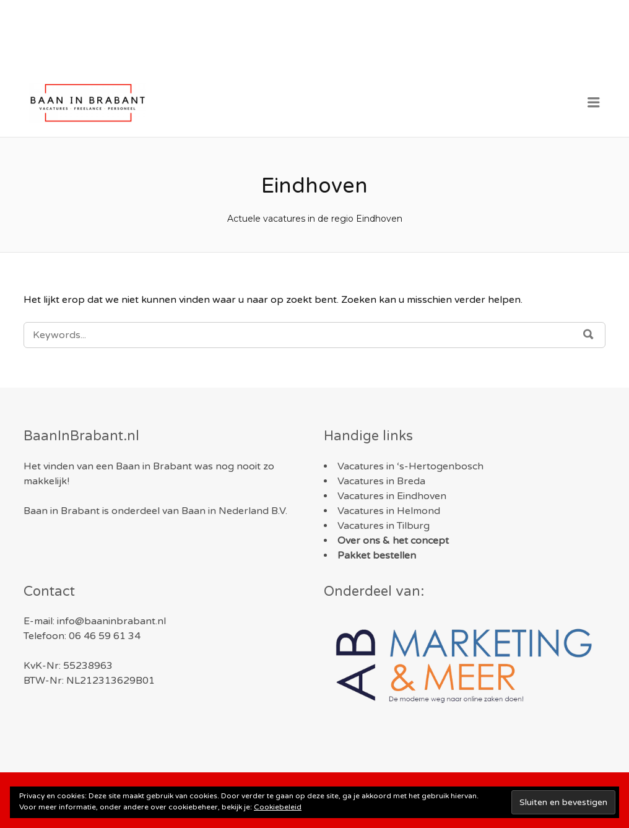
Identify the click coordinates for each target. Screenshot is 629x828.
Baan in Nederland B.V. (234, 511)
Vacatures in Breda (381, 481)
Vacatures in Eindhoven (391, 496)
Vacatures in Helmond (388, 511)
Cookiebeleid (277, 807)
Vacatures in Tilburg (383, 526)
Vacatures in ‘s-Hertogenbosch (410, 466)
